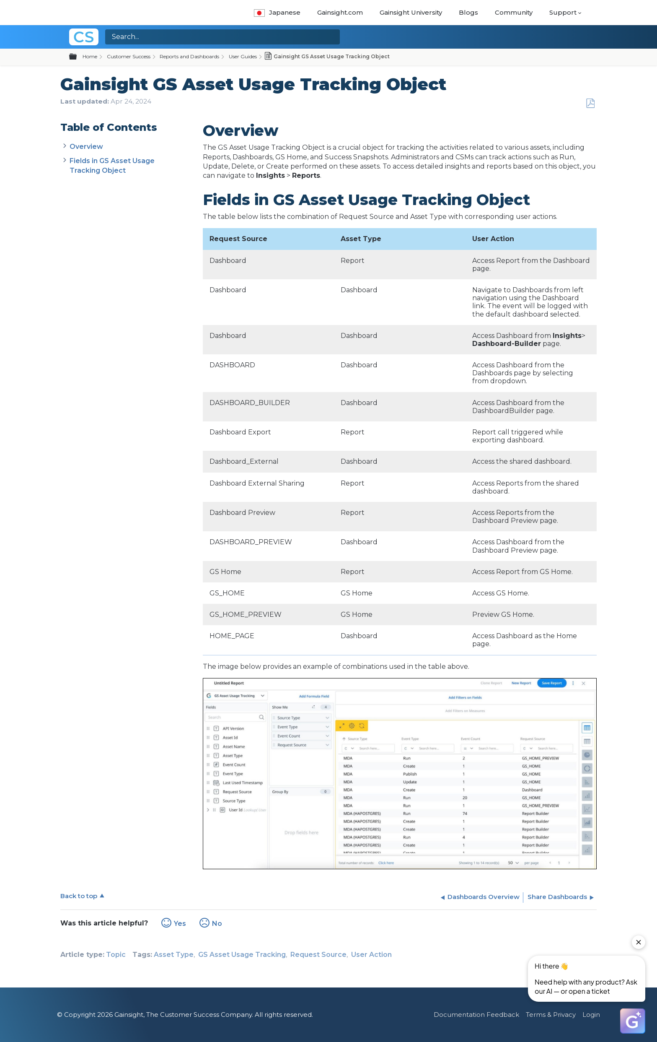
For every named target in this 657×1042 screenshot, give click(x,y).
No (217, 924)
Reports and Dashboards (189, 56)
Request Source (318, 955)
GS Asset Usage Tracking (242, 955)
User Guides (243, 56)
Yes (180, 924)
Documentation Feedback (476, 1015)
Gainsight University (411, 12)
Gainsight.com (340, 12)
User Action (371, 955)
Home (90, 56)
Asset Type (174, 955)
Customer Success (128, 56)
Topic (116, 955)
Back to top (78, 896)
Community (514, 12)
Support (563, 12)
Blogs (468, 12)
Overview (87, 147)
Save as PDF (590, 104)
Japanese (277, 12)
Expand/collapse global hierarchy (78, 57)
